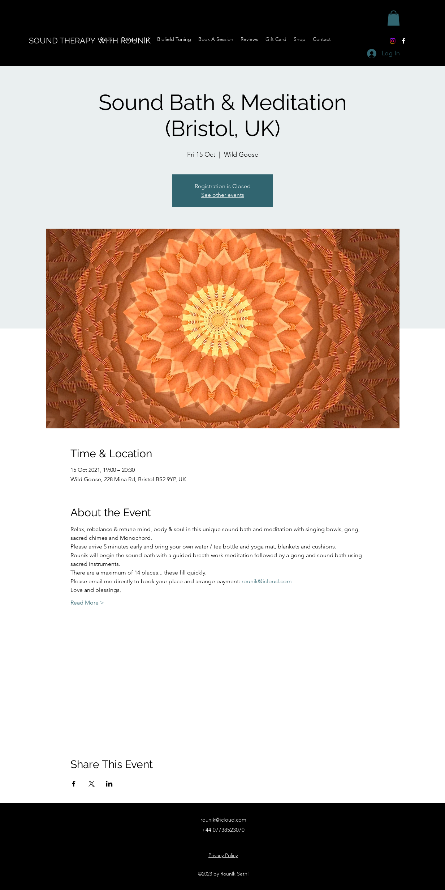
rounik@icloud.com (223, 819)
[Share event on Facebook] (73, 784)
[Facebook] (403, 40)
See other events (222, 194)
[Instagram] (392, 40)
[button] (393, 18)
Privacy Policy (223, 855)
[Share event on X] (91, 784)
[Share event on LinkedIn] (109, 784)
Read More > (87, 602)
